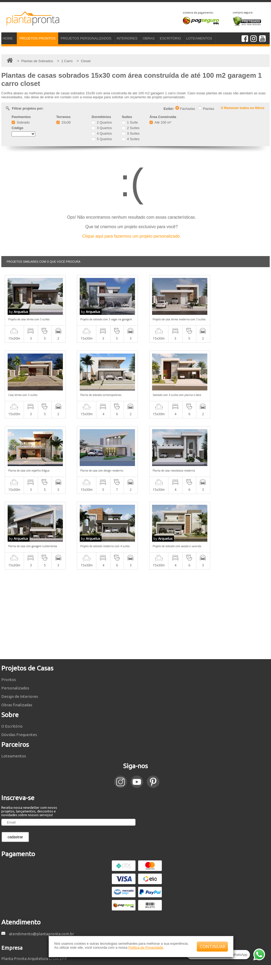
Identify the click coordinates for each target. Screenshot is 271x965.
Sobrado (21, 122)
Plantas (206, 109)
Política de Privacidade (145, 947)
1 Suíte (130, 122)
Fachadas (185, 109)
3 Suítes (130, 133)
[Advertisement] (135, 539)
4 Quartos (102, 133)
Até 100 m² (160, 122)
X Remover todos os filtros (242, 108)
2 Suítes (130, 128)
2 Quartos (102, 122)
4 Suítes (130, 139)
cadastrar (15, 761)
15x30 (63, 122)
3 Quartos (102, 128)
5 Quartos (102, 139)
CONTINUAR (212, 946)
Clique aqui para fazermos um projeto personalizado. (131, 236)
